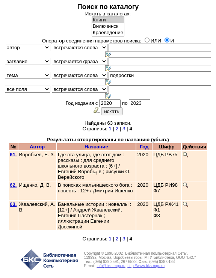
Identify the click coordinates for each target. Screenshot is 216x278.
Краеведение (108, 33)
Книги (108, 20)
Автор (37, 147)
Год (144, 147)
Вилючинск (108, 26)
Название (96, 147)
